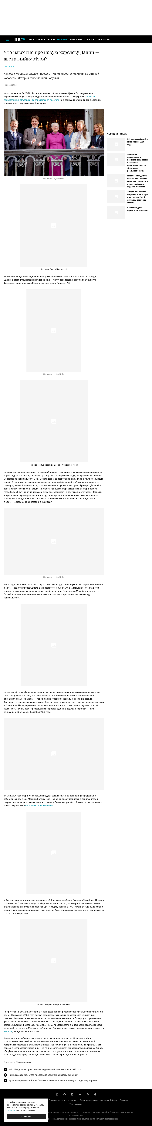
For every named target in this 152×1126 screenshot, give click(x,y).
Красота (40, 39)
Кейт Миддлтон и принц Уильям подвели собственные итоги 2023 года (45, 1069)
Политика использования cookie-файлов (98, 1100)
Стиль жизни (103, 39)
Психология (75, 39)
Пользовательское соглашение (63, 1100)
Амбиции (62, 39)
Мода (31, 39)
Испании (8, 1031)
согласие (11, 1110)
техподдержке (111, 1119)
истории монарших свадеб (39, 806)
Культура (89, 39)
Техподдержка (76, 1104)
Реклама (124, 1100)
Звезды (51, 39)
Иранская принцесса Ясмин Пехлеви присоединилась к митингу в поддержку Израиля (53, 1080)
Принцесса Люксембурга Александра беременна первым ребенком (43, 1075)
